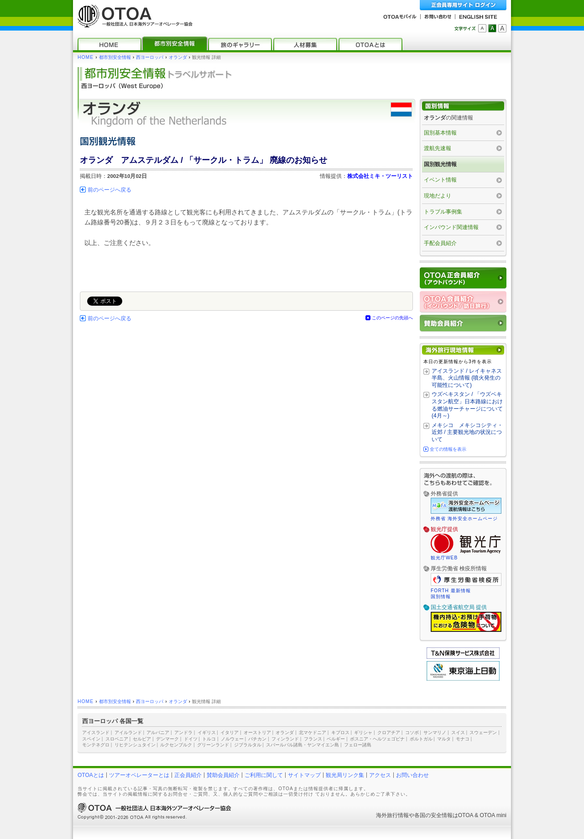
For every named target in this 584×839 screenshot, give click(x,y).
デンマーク (167, 738)
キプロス (340, 732)
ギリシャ (363, 732)
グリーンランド (213, 744)
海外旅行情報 (392, 815)
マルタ (444, 738)
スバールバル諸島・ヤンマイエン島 (302, 744)
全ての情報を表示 (448, 449)
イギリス (207, 732)
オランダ (178, 57)
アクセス (380, 775)
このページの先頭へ (392, 317)
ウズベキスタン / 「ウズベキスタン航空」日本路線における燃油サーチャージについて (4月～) (467, 405)
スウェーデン (483, 732)
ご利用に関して (264, 775)
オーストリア (257, 732)
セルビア (142, 738)
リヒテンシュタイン (135, 744)
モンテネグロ (96, 744)
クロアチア (388, 732)
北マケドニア (312, 732)
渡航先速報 (437, 148)
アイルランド (128, 732)
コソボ (412, 732)
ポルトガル (421, 738)
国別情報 (441, 596)
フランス (313, 738)
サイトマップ (304, 775)
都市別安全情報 (115, 57)
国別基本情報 (440, 133)
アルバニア (157, 732)
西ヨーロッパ (149, 57)
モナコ (462, 738)
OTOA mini (493, 815)
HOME (86, 57)
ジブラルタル (247, 744)
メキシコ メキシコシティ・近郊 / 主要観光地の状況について (467, 432)
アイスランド (96, 732)
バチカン (257, 738)
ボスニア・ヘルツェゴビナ (377, 738)
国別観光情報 (440, 164)
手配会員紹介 (440, 243)
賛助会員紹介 (223, 775)
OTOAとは (91, 775)
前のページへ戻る (109, 190)
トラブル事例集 (443, 211)
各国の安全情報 (433, 815)
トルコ (209, 738)
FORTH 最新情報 (451, 590)
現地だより (437, 196)
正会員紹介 (188, 775)
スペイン (91, 738)
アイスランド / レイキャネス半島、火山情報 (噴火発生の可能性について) (467, 378)
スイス (458, 732)
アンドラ (183, 732)
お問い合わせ (412, 775)
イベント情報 (440, 180)
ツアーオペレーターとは (139, 775)
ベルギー (336, 738)
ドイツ (191, 738)
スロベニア (116, 738)
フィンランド (285, 738)
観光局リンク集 (345, 775)
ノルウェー (232, 738)
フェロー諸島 (357, 744)
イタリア (229, 732)
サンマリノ (434, 732)
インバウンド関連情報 (451, 227)
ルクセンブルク (176, 744)
